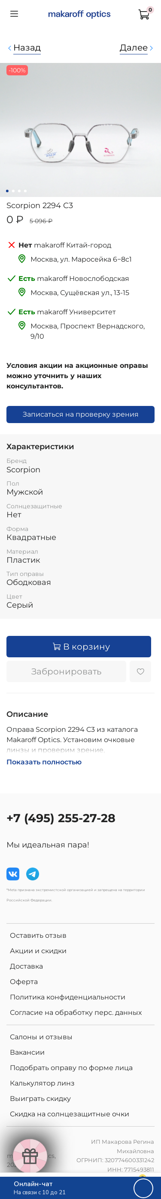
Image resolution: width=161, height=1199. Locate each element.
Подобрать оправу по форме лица (71, 1068)
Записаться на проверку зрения (81, 414)
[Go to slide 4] (25, 191)
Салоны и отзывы (41, 1037)
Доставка (26, 966)
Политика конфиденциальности (67, 997)
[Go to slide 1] (7, 191)
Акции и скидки (38, 951)
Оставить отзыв (38, 935)
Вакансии (27, 1052)
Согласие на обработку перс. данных (76, 1012)
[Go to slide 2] (13, 191)
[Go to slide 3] (19, 191)
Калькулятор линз (42, 1083)
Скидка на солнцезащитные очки (69, 1114)
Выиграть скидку (40, 1099)
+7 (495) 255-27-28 (60, 818)
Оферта (24, 982)
